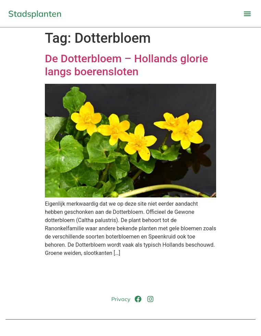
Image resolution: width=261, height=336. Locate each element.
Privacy (120, 299)
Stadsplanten (35, 13)
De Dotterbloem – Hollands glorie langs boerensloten (126, 65)
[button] (247, 13)
